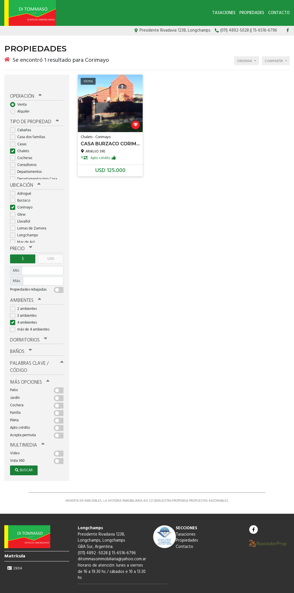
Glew (19, 203)
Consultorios (25, 154)
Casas (20, 133)
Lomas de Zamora (30, 217)
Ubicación (24, 174)
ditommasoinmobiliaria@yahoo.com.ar (112, 544)
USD (50, 247)
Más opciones (28, 367)
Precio (20, 237)
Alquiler (21, 101)
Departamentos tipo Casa (35, 168)
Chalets (21, 140)
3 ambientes (25, 303)
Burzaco (22, 189)
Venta (20, 94)
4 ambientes (25, 310)
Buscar (24, 455)
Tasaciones (223, 13)
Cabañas (22, 119)
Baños (20, 338)
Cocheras (23, 147)
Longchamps (26, 224)
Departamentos (27, 161)
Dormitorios (27, 327)
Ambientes (24, 288)
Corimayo (23, 196)
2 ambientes (25, 296)
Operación (25, 86)
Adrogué (22, 182)
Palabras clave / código (36, 353)
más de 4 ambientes (31, 317)
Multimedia (25, 430)
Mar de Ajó (24, 231)
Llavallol (22, 210)
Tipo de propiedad (32, 111)
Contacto (279, 13)
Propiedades (251, 13)
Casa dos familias (29, 126)
